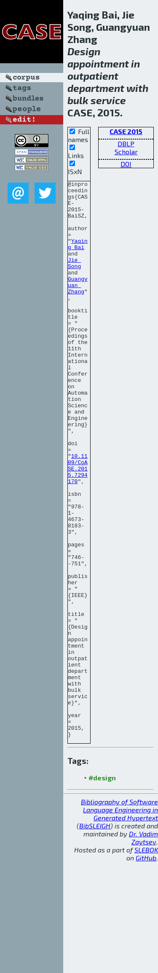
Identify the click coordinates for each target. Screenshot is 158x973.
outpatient (92, 76)
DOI (126, 164)
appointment (98, 63)
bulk (77, 100)
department (95, 88)
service (108, 100)
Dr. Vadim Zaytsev (143, 949)
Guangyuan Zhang (78, 306)
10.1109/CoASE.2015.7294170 (78, 527)
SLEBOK (146, 961)
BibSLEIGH (94, 937)
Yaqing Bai (78, 257)
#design (102, 889)
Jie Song (74, 280)
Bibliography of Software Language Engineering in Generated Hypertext (119, 921)
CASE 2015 (126, 131)
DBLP (126, 144)
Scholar (126, 152)
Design (83, 51)
